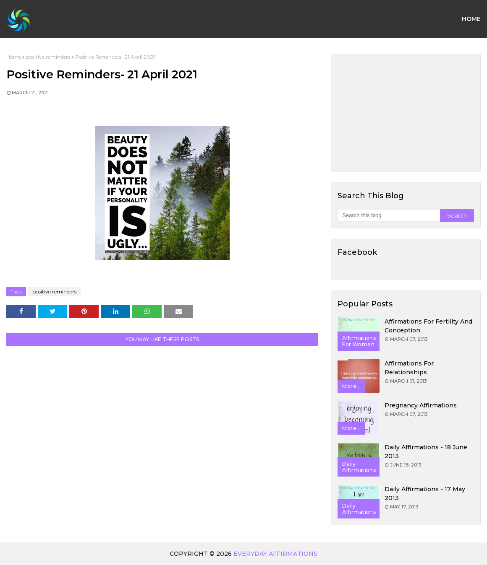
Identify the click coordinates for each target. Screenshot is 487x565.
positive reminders (48, 57)
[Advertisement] (406, 112)
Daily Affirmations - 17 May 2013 (425, 493)
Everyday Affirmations (275, 553)
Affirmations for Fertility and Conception (428, 326)
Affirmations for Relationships (409, 368)
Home (13, 57)
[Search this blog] (389, 215)
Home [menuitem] (471, 19)
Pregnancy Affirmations (421, 405)
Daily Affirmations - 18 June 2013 (426, 451)
